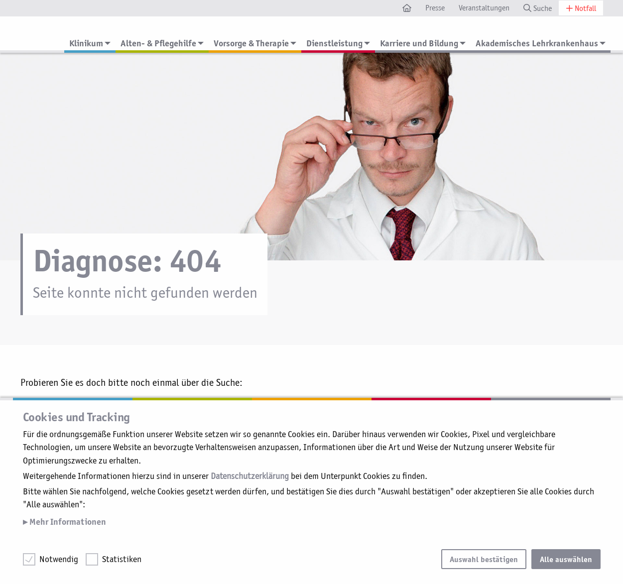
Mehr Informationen (66, 521)
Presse (435, 7)
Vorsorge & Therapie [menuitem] (251, 43)
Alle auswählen (566, 559)
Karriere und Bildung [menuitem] (419, 43)
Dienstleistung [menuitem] (334, 43)
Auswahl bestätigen (484, 559)
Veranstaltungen (484, 7)
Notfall (581, 8)
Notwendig (58, 559)
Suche (537, 8)
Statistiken (121, 559)
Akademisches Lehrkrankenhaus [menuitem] (537, 43)
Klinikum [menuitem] (86, 43)
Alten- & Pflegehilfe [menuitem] (158, 43)
